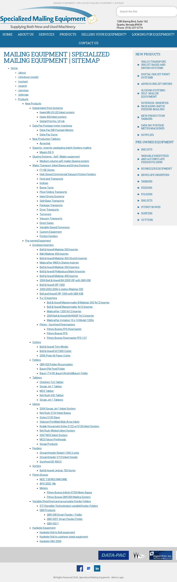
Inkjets (36, 404)
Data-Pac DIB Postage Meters (56, 130)
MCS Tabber (47, 391)
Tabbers (37, 377)
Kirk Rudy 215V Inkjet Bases (55, 413)
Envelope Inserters (43, 245)
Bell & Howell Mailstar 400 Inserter (59, 276)
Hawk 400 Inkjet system (53, 116)
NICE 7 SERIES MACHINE (53, 479)
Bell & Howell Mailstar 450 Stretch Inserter (63, 258)
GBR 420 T (53, 523)
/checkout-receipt (28, 77)
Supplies (147, 135)
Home (7, 34)
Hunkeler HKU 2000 (50, 541)
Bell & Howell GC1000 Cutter (55, 351)
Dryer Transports (49, 209)
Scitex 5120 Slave (50, 417)
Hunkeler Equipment (44, 527)
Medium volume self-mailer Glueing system (64, 161)
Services (46, 34)
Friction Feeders (49, 236)
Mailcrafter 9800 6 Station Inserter (59, 262)
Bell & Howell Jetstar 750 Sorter (58, 470)
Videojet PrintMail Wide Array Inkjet (59, 421)
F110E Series (47, 170)
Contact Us (89, 43)
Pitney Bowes (40, 474)
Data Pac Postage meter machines (52, 125)
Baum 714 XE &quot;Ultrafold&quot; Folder (64, 373)
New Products (33, 103)
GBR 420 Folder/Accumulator (56, 364)
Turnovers (45, 214)
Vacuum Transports (51, 218)
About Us (26, 34)
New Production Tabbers (46, 138)
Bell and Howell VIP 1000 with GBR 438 (61, 293)
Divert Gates (47, 223)
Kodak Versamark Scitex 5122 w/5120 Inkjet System (69, 426)
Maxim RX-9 (47, 152)
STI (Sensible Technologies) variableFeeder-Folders (69, 505)
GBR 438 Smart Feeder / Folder (64, 514)
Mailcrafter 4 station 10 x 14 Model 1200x (70, 320)
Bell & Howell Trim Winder (54, 346)
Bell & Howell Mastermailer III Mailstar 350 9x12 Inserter (78, 302)
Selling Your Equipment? (103, 34)
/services (23, 90)
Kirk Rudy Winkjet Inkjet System (57, 430)
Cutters (36, 342)
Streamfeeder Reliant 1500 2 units (59, 452)
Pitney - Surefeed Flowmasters (57, 324)
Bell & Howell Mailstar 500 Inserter (59, 249)
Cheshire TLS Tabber (52, 382)
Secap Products (49, 444)
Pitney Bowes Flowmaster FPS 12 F (67, 337)
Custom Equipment (51, 231)
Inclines (44, 183)
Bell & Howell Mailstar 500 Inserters (59, 267)
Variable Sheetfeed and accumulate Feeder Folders (61, 501)
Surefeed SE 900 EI (51, 461)
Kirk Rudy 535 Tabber (52, 395)
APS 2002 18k (48, 483)
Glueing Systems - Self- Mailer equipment (56, 156)
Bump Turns (47, 187)
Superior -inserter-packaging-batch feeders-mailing (61, 147)
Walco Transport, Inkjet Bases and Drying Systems (60, 165)
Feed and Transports (51, 178)
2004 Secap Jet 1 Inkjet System (58, 408)
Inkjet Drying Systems (52, 196)
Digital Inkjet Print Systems (47, 108)
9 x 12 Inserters (48, 298)
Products (68, 34)
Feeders (37, 448)
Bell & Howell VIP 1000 (52, 284)
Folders (36, 359)
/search (22, 85)
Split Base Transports (52, 200)
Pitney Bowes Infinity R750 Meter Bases (69, 492)
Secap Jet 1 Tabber (51, 386)
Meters (44, 488)
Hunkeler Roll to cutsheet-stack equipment (64, 536)
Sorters (36, 466)
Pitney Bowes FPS (57, 333)
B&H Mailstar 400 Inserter (54, 253)
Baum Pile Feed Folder (52, 368)
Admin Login (117, 577)
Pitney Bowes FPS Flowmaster (64, 329)
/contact (23, 81)
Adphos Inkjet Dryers (156, 84)
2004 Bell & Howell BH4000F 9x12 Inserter (70, 315)
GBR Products (47, 510)
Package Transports (51, 205)
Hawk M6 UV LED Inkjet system (57, 112)
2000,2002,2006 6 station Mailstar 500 (61, 289)
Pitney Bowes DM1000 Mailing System (69, 497)
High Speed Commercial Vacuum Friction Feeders (68, 174)
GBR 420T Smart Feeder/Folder (65, 519)
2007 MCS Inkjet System (53, 435)
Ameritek (45, 143)
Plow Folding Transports (53, 192)
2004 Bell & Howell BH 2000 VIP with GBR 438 (65, 280)
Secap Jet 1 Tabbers (51, 399)
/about (22, 72)
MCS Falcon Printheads (53, 439)
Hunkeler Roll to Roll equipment (57, 532)
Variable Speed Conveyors (55, 227)
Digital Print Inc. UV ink (52, 121)
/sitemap (23, 94)
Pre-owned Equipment (38, 240)
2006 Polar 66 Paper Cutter (55, 355)
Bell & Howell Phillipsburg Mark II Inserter (62, 271)
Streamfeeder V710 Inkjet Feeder (59, 457)
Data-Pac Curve (49, 134)
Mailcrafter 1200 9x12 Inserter (64, 311)
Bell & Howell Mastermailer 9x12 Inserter (70, 306)
